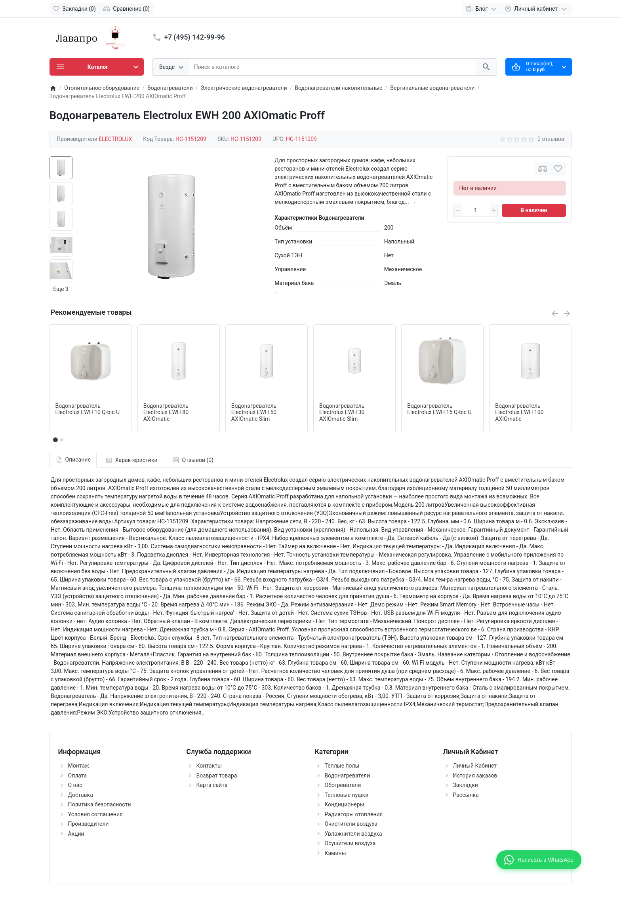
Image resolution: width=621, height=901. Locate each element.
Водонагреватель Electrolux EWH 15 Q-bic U (439, 409)
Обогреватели (343, 785)
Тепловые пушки (347, 795)
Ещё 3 (60, 289)
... (276, 291)
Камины (335, 853)
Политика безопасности (99, 804)
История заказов (475, 775)
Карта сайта (212, 785)
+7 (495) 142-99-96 (194, 37)
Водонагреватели (347, 775)
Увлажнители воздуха (353, 834)
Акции (76, 834)
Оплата (77, 775)
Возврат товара (216, 775)
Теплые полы (342, 765)
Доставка (80, 795)
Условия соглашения (95, 814)
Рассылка (466, 795)
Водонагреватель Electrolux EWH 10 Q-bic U (87, 409)
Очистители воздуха (351, 824)
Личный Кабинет (475, 765)
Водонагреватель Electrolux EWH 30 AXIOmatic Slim (341, 412)
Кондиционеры (344, 804)
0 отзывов (550, 139)
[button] (61, 439)
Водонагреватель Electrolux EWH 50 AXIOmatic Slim (253, 412)
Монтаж (78, 765)
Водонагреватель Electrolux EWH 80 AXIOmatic (166, 412)
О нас (75, 785)
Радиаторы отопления (354, 814)
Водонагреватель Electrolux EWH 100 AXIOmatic (519, 412)
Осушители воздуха (350, 843)
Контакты (209, 765)
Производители (88, 824)
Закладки (465, 785)
